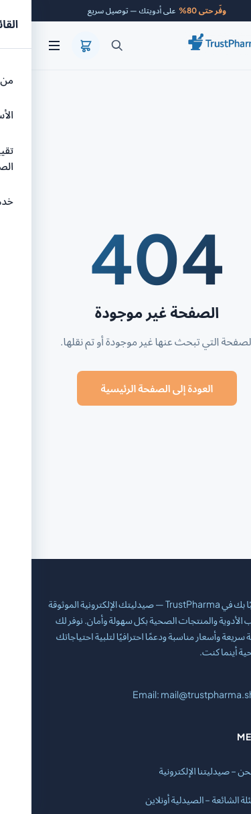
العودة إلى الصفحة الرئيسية (126, 388)
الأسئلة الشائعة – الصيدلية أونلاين (174, 799)
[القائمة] (22, 45)
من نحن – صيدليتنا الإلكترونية (181, 770)
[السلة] (54, 45)
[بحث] (85, 45)
